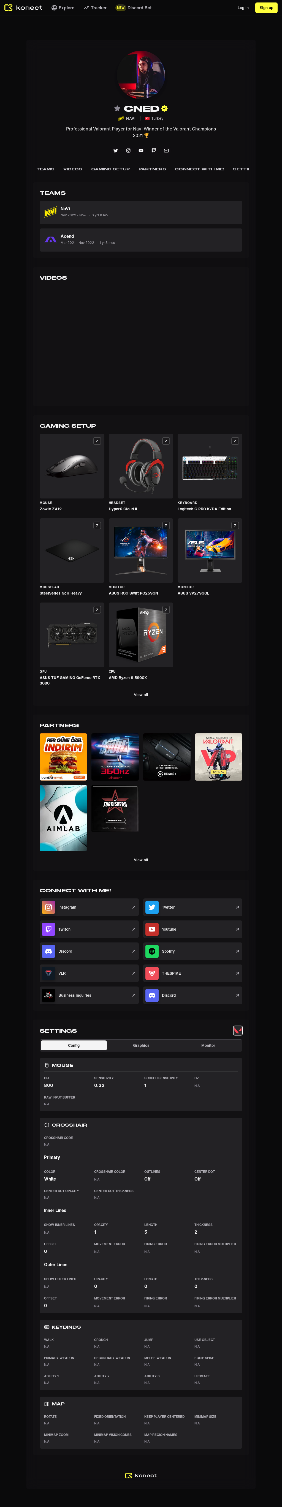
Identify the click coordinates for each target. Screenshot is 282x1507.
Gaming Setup (110, 169)
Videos (73, 169)
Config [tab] (74, 1045)
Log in (243, 7)
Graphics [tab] (141, 1045)
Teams (45, 169)
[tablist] (238, 1030)
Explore (62, 7)
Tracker (95, 7)
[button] (63, 757)
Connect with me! (199, 169)
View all (141, 694)
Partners (152, 169)
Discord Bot (133, 7)
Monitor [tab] (208, 1045)
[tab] (238, 1030)
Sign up (266, 7)
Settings (246, 169)
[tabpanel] (141, 1244)
